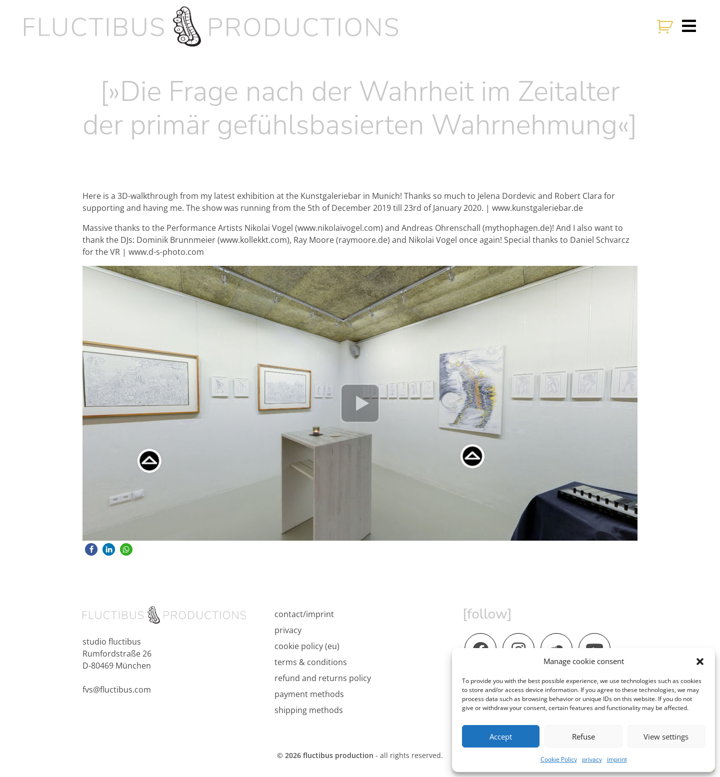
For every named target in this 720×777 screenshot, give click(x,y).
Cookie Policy (558, 759)
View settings (666, 737)
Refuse (583, 737)
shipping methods (308, 710)
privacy (592, 759)
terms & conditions (310, 662)
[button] (700, 661)
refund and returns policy (322, 678)
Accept (501, 737)
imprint (617, 759)
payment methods (309, 694)
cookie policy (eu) (307, 646)
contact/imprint (304, 614)
